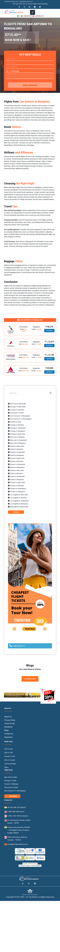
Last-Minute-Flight (10, 764)
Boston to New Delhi (17, 458)
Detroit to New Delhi (17, 446)
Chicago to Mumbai (17, 425)
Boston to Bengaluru (17, 467)
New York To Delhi (10, 777)
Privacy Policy (9, 720)
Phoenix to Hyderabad (18, 489)
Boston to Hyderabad (17, 464)
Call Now (49, 330)
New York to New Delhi (18, 404)
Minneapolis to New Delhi (19, 507)
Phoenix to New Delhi (17, 482)
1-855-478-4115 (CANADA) (17, 816)
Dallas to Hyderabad (17, 476)
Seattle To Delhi (15, 422)
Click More (16, 512)
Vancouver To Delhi (17, 413)
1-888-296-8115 (26, 16)
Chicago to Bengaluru (17, 431)
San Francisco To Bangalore (20, 416)
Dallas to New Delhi (17, 470)
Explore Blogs (30, 679)
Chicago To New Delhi (18, 407)
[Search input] (29, 393)
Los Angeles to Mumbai (18, 498)
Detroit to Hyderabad (17, 452)
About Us (8, 717)
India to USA (8, 753)
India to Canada (9, 760)
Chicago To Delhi (10, 781)
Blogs (6, 730)
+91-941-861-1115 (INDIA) (16, 807)
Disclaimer (8, 727)
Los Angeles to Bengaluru (19, 504)
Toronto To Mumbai (17, 410)
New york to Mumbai (17, 437)
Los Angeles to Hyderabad (19, 501)
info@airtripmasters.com (11, 1)
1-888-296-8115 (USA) (15, 811)
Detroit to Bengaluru (17, 455)
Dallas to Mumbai (16, 473)
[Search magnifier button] (50, 393)
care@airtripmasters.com (26, 1)
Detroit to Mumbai (16, 449)
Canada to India (9, 756)
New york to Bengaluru (18, 443)
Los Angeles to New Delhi (19, 495)
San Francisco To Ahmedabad (20, 419)
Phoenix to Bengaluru (17, 492)
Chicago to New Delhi (17, 434)
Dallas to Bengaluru (17, 479)
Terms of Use (9, 723)
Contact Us (8, 734)
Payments (8, 737)
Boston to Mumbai (16, 461)
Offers (6, 767)
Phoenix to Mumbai (17, 486)
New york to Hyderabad (18, 440)
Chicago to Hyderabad (18, 428)
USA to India (8, 749)
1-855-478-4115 (38, 16)
